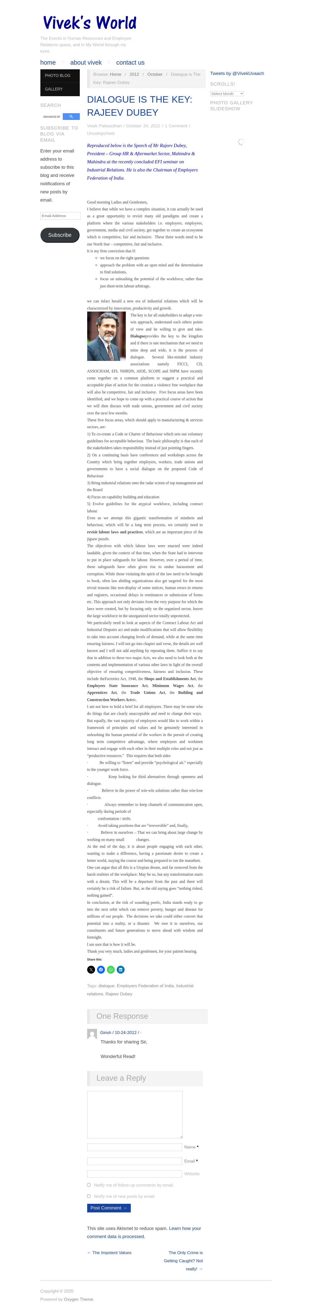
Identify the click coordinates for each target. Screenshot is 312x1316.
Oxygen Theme (78, 1304)
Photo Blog (57, 76)
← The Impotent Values (109, 1257)
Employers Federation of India (145, 985)
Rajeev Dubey (119, 993)
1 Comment (176, 125)
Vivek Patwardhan (104, 125)
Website (192, 1178)
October (155, 74)
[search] (52, 117)
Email (191, 1166)
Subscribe (60, 235)
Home (48, 62)
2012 (134, 74)
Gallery (54, 89)
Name (191, 1151)
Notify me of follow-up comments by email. (134, 1189)
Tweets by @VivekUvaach (237, 73)
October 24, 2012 (143, 125)
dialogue (107, 985)
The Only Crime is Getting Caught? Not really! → (183, 1265)
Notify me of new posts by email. (124, 1201)
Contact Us (130, 62)
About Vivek (86, 62)
